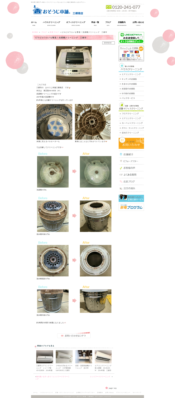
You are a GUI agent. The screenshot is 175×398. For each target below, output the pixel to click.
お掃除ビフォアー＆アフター (85, 392)
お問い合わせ (138, 22)
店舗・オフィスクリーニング (64, 392)
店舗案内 (122, 22)
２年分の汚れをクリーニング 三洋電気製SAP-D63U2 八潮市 (64, 368)
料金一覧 (95, 22)
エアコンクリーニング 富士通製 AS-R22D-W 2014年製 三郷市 (104, 368)
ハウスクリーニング (51, 22)
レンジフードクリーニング (101, 376)
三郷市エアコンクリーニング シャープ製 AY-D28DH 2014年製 (44, 368)
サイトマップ (137, 392)
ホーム (34, 22)
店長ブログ (54, 32)
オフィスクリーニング (75, 22)
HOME (35, 32)
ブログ (108, 22)
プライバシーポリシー (123, 392)
